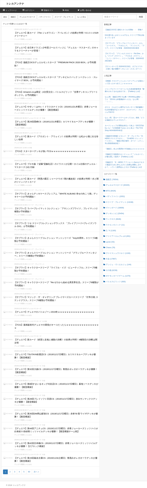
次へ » (36, 472)
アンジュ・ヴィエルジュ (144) (118, 264)
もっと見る (81, 17)
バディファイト (45, 17)
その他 (35, 59)
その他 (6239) (111, 270)
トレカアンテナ (15, 3)
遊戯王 (13, 17)
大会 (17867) (111, 259)
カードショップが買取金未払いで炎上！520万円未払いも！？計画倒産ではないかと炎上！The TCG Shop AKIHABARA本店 (124, 128)
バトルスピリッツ (39, 88)
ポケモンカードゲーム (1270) (118, 276)
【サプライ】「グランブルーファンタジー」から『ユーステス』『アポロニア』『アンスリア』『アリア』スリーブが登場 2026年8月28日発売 (124, 45)
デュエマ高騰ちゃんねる (23, 39)
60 (29, 472)
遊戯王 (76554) (112, 179)
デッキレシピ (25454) (115, 213)
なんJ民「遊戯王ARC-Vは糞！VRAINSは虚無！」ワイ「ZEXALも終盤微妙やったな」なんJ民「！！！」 (124, 99)
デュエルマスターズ (27, 17)
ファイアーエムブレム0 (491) (118, 236)
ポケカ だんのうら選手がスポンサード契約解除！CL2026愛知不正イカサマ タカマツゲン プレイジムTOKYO (124, 109)
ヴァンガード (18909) (115, 208)
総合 (5, 17)
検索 (141, 17)
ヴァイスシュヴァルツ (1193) (118, 253)
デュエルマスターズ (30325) (117, 185)
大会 (43, 103)
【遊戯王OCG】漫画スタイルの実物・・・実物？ (124, 30)
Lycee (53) (110, 242)
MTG (29, 294)
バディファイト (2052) (115, 196)
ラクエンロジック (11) (115, 225)
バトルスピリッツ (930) (116, 282)
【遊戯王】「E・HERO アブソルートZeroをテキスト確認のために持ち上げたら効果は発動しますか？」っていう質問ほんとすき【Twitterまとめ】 (124, 164)
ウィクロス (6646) (113, 219)
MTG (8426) (111, 191)
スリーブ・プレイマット (64, 17)
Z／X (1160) (111, 230)
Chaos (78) (110, 247)
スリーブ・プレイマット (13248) (119, 202)
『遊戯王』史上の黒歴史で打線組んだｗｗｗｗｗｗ (124, 149)
